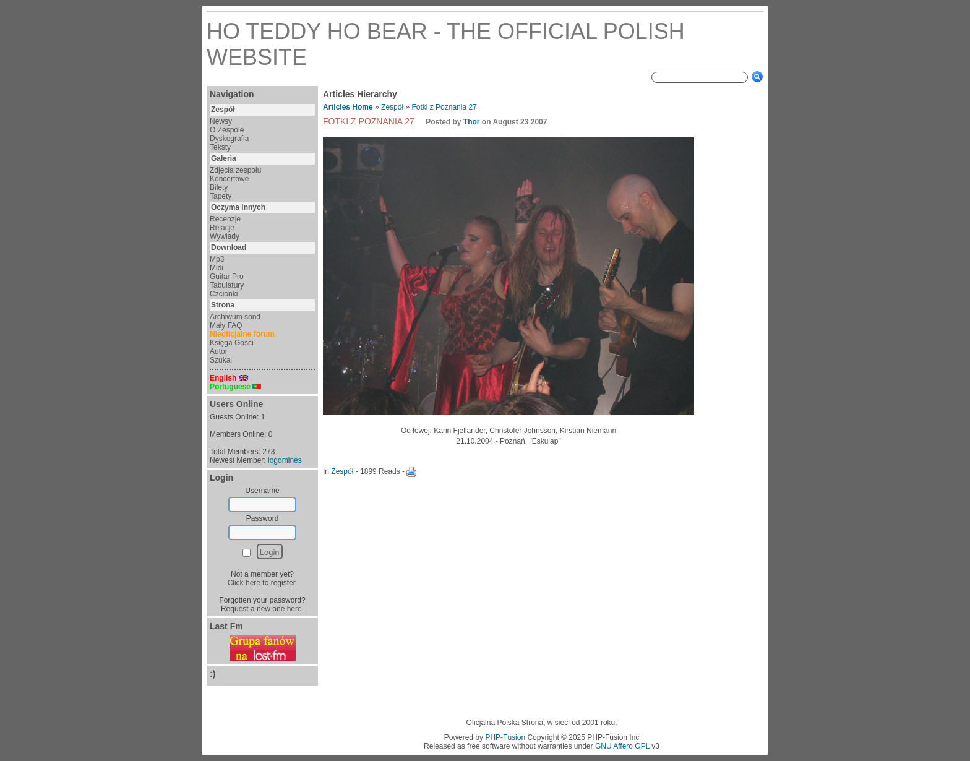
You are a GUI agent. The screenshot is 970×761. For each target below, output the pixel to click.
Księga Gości (232, 342)
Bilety (219, 187)
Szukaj (221, 360)
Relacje (222, 227)
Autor (219, 351)
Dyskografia (229, 138)
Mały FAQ (226, 325)
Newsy (221, 121)
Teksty (220, 147)
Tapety (220, 196)
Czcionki (224, 294)
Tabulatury (227, 285)
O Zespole (227, 130)
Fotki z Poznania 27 (443, 107)
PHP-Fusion (505, 737)
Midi (216, 268)
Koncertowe (229, 178)
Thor (471, 122)
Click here (244, 582)
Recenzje (225, 219)
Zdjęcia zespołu (235, 170)
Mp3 (217, 259)
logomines (285, 460)
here (294, 608)
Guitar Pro (227, 276)
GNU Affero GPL (622, 746)
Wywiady (224, 236)
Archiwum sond (235, 316)
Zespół (392, 107)
